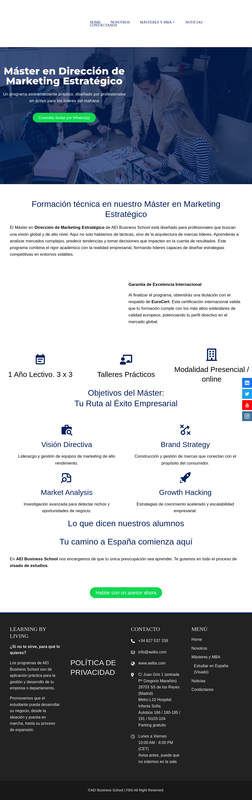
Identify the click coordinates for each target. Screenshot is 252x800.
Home (95, 22)
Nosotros (120, 22)
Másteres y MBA (157, 22)
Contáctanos (103, 25)
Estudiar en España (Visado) (211, 669)
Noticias (194, 22)
